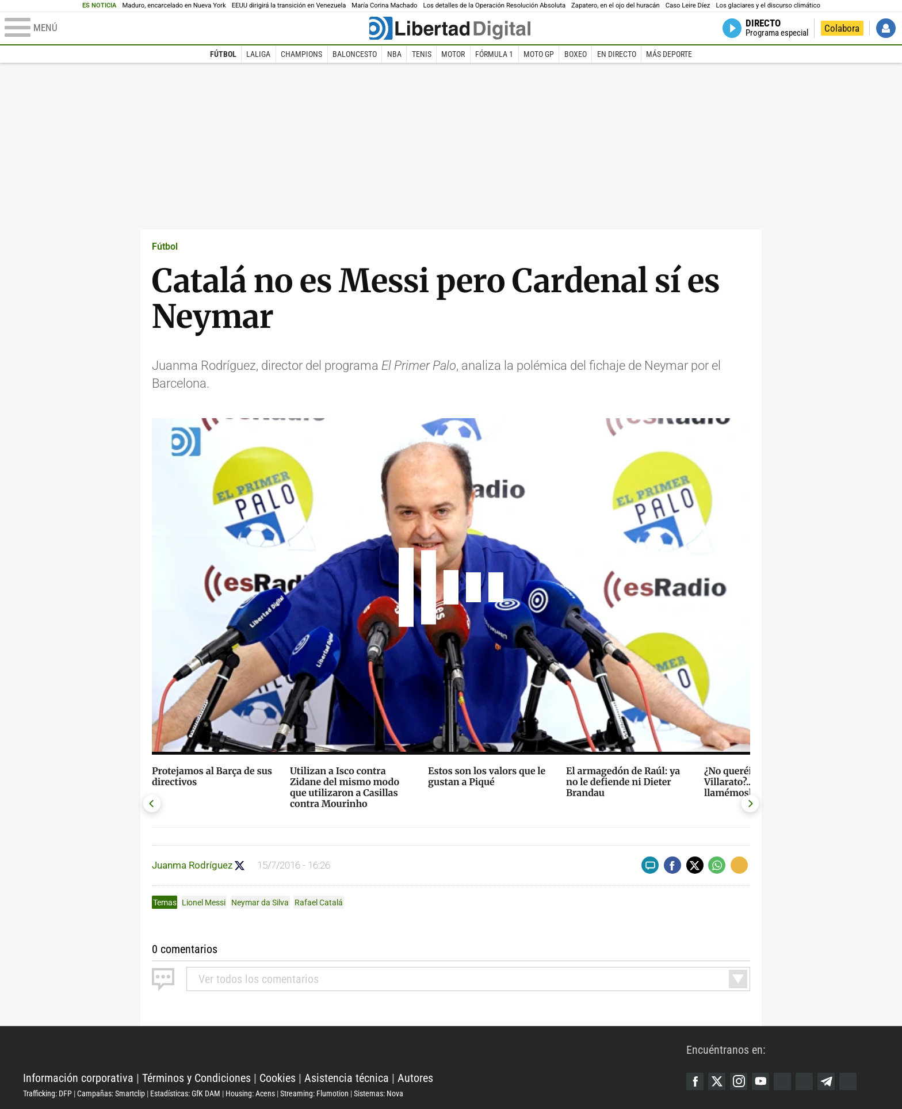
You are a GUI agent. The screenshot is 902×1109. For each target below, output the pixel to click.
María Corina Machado (384, 5)
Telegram (826, 1081)
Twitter (716, 1081)
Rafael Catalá (319, 902)
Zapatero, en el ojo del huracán (615, 5)
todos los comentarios (258, 979)
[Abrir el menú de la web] (186, 28)
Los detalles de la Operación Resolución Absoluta (494, 5)
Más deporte (669, 54)
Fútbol (223, 54)
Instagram (738, 1081)
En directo (616, 54)
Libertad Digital (354, 1049)
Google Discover (782, 1081)
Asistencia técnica (346, 1078)
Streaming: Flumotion (314, 1093)
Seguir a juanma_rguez (239, 865)
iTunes (848, 1081)
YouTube (760, 1081)
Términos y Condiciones (196, 1078)
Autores (415, 1078)
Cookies (277, 1078)
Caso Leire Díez (688, 5)
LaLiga (258, 54)
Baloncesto (354, 54)
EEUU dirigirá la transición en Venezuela (289, 5)
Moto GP (538, 54)
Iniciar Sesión (886, 28)
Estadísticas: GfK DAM (185, 1093)
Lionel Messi (204, 902)
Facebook (695, 1081)
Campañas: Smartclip (111, 1093)
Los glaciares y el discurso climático (768, 5)
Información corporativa (78, 1078)
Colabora (841, 28)
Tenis (421, 54)
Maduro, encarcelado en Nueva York (174, 5)
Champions (301, 54)
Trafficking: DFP (47, 1093)
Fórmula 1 (494, 54)
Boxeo (575, 54)
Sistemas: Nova (378, 1093)
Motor (453, 54)
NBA (394, 54)
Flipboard (804, 1081)
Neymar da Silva (260, 902)
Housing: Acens (250, 1093)
